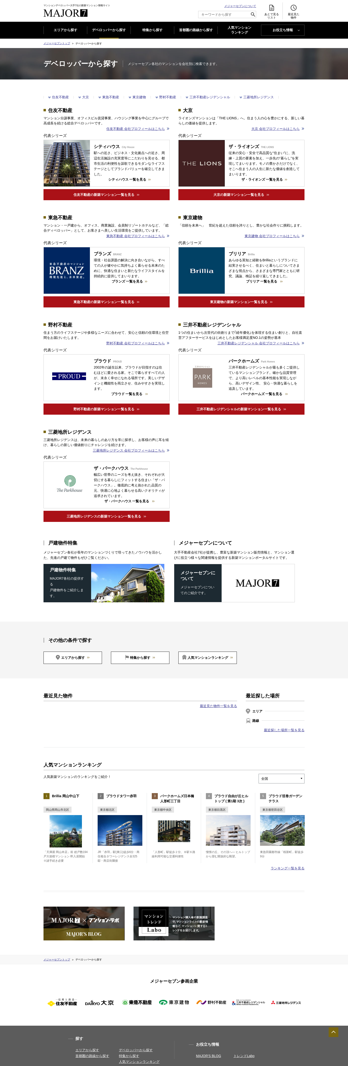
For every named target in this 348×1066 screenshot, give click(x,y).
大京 (85, 97)
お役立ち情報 (283, 30)
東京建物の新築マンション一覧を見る (239, 302)
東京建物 (139, 97)
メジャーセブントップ (57, 43)
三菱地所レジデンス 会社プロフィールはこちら (129, 450)
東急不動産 (110, 97)
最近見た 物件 (293, 11)
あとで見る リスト (271, 11)
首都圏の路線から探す (196, 30)
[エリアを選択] (288, 778)
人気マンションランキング (208, 658)
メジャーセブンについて (240, 6)
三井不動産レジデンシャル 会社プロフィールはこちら (259, 343)
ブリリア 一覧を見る (262, 281)
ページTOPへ (333, 1032)
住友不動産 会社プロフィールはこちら (135, 129)
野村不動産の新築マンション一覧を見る (103, 409)
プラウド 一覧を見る (127, 394)
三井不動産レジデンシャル (209, 97)
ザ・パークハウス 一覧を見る (127, 501)
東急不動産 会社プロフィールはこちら (135, 236)
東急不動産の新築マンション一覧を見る (103, 302)
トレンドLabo (243, 1056)
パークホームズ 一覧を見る (262, 394)
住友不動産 (60, 97)
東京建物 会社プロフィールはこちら (272, 236)
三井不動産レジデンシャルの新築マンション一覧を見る (238, 409)
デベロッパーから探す (109, 30)
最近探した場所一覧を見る (284, 730)
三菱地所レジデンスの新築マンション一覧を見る (104, 516)
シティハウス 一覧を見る (127, 179)
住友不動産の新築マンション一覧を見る (103, 195)
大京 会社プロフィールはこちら (275, 129)
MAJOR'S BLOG (208, 1056)
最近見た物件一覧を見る (218, 706)
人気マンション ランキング (239, 30)
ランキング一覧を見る (287, 868)
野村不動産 (167, 97)
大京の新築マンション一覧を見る (238, 195)
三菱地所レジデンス (258, 97)
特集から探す (152, 30)
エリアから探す (65, 30)
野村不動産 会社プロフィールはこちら (135, 343)
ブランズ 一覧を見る (127, 281)
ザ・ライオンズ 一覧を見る (262, 179)
